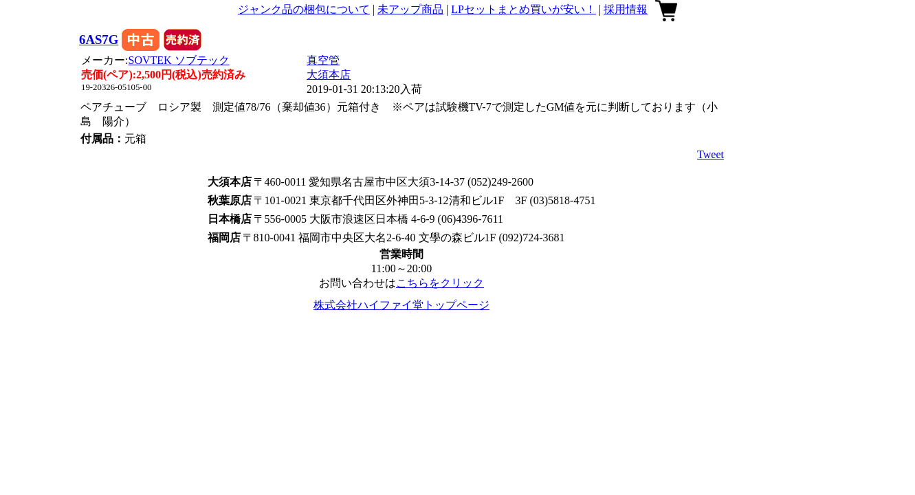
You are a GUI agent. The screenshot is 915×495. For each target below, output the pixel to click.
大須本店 (329, 74)
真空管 (323, 60)
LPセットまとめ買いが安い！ (523, 9)
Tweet (710, 154)
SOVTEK (179, 60)
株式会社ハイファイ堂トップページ (401, 305)
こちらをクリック (440, 283)
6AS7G (98, 39)
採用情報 (626, 9)
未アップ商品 (410, 9)
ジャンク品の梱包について (304, 9)
